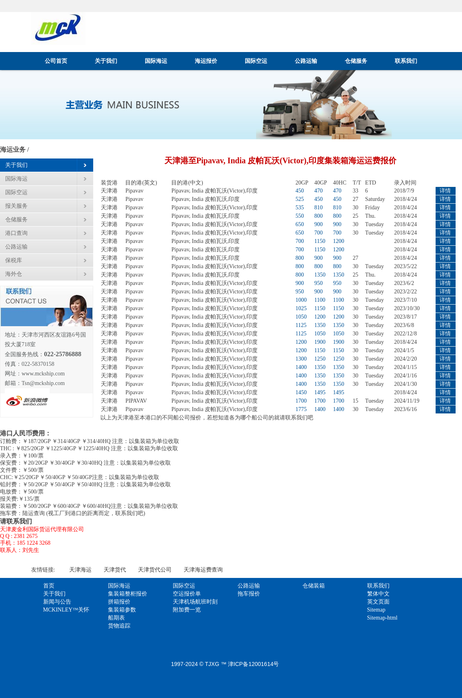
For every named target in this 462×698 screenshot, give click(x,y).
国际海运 (156, 61)
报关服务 (16, 206)
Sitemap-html (382, 618)
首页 (48, 586)
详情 (445, 191)
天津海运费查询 (203, 570)
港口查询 (16, 233)
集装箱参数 (122, 610)
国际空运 (256, 61)
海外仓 (13, 274)
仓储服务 (356, 61)
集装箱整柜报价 (127, 594)
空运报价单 (187, 594)
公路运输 (306, 61)
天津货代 (115, 570)
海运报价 (206, 61)
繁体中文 (378, 594)
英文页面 (378, 602)
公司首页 (56, 61)
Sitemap (376, 610)
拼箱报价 (119, 602)
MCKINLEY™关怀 (66, 610)
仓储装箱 (313, 586)
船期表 (116, 618)
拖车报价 (249, 594)
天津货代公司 (155, 570)
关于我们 (106, 61)
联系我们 (406, 61)
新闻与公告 (57, 602)
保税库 (13, 260)
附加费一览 (187, 610)
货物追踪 (119, 626)
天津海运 (80, 570)
